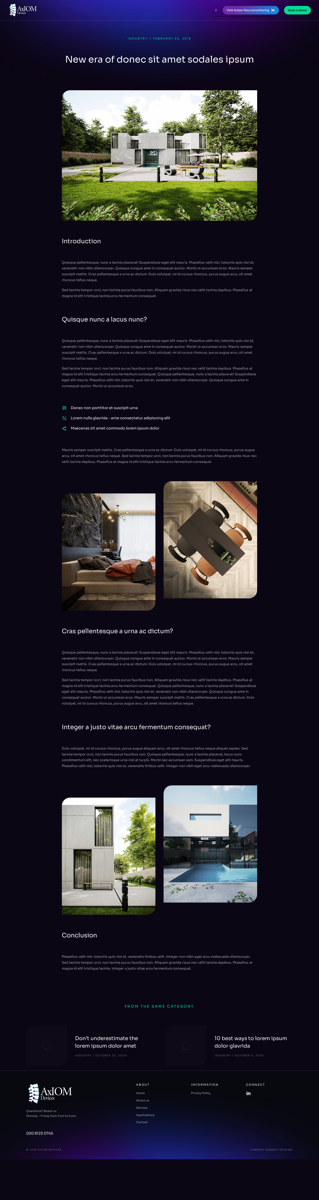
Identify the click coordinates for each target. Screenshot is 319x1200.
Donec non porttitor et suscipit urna (104, 408)
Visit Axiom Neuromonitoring (251, 10)
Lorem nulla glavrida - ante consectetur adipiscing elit (120, 418)
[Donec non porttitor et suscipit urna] (64, 407)
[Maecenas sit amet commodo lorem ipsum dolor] (64, 428)
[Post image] (46, 1046)
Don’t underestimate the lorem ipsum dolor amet (106, 1042)
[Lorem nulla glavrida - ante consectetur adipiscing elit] (64, 418)
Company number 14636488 (271, 1149)
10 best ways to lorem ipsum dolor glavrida (250, 1042)
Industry (137, 38)
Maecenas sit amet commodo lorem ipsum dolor (115, 428)
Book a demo (297, 10)
